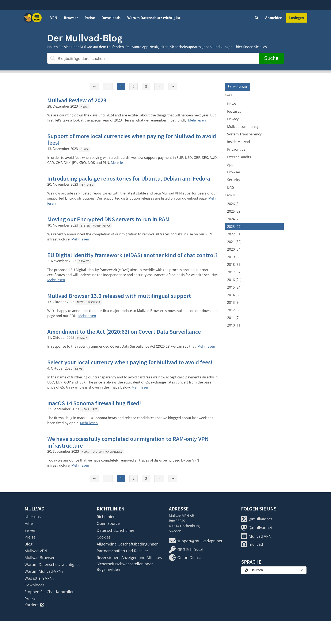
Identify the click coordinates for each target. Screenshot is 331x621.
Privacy (84, 261)
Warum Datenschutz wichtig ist (153, 17)
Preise (90, 17)
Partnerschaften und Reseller (122, 550)
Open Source (108, 523)
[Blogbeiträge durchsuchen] (153, 58)
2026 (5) (233, 203)
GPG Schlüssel (186, 549)
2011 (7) (233, 317)
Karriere (34, 604)
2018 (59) (234, 264)
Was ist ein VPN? (39, 578)
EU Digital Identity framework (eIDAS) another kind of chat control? (132, 255)
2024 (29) (234, 219)
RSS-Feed (237, 87)
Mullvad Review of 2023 (76, 100)
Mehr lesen (197, 120)
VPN (53, 17)
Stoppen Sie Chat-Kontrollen (49, 591)
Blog (28, 544)
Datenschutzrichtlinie (115, 530)
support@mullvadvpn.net (195, 540)
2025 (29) (234, 211)
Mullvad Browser (39, 557)
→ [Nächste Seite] (159, 86)
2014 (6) (233, 295)
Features (87, 184)
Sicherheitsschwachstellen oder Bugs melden (125, 566)
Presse (30, 598)
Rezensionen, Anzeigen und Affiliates (129, 557)
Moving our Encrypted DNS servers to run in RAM (108, 219)
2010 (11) (234, 325)
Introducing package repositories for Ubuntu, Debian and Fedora (128, 178)
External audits (239, 157)
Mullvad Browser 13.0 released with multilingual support (119, 296)
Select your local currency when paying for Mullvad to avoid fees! (130, 362)
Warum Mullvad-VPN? (43, 571)
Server (30, 530)
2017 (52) (234, 272)
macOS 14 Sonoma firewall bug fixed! (94, 403)
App (95, 409)
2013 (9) (233, 302)
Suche (271, 58)
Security (233, 179)
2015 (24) (234, 287)
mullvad (252, 544)
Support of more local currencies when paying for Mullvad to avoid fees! (131, 139)
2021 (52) (234, 241)
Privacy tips (236, 149)
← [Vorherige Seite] (108, 86)
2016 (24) (234, 279)
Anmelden (273, 17)
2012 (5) (233, 310)
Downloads (111, 17)
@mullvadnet (256, 519)
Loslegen (296, 17)
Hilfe (28, 523)
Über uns (32, 516)
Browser (71, 17)
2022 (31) (234, 234)
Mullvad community (243, 126)
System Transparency (95, 225)
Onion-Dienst (185, 557)
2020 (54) (234, 249)
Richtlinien (106, 516)
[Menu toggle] (37, 18)
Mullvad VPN (35, 550)
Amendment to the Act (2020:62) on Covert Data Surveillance (124, 331)
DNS (230, 187)
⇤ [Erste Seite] (94, 86)
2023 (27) (234, 226)
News (84, 106)
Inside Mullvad (238, 141)
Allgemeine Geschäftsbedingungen (128, 544)
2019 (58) (234, 257)
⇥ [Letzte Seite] (172, 86)
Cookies (104, 537)
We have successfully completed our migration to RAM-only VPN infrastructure (128, 442)
